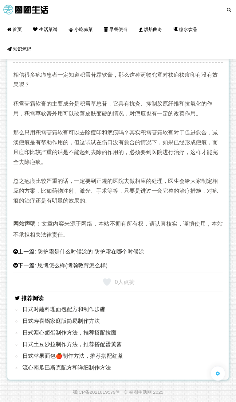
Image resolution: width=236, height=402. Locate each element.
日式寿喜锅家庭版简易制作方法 (61, 321)
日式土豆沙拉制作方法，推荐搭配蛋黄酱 (72, 344)
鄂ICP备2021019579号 (96, 392)
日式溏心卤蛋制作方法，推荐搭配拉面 (69, 333)
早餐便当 (116, 29)
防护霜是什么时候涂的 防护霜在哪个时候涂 (90, 252)
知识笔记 (19, 49)
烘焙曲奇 (150, 29)
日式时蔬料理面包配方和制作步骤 (63, 309)
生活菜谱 (45, 29)
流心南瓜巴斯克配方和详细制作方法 (66, 368)
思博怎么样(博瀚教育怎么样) (72, 265)
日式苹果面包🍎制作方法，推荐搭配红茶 (72, 356)
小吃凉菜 (81, 29)
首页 (14, 29)
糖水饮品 (185, 29)
